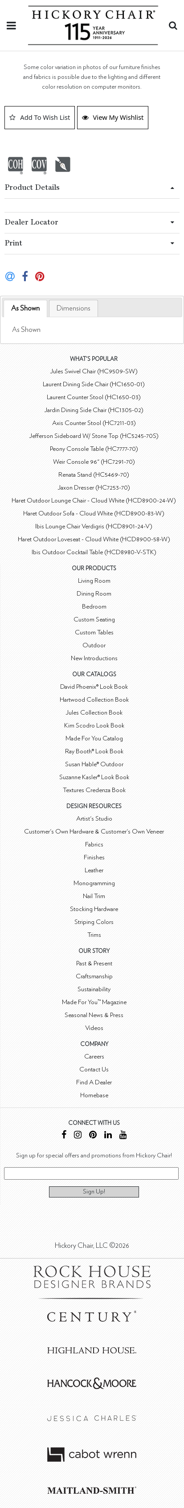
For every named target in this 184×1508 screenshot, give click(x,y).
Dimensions (73, 308)
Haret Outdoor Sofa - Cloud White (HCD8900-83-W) (93, 513)
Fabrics (94, 844)
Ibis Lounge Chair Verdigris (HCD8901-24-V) (93, 526)
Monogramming (94, 883)
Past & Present (94, 963)
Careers (94, 1056)
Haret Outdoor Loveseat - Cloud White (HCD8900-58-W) (94, 539)
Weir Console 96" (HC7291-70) (94, 461)
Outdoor (94, 645)
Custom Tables (94, 632)
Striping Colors (94, 922)
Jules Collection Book (94, 712)
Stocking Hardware (94, 909)
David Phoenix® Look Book (94, 686)
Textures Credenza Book (94, 790)
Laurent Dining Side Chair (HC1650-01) (94, 384)
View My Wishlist (113, 117)
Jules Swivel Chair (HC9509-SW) (94, 371)
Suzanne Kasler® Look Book (94, 777)
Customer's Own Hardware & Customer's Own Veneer (94, 831)
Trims (94, 935)
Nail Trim (94, 896)
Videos (94, 1028)
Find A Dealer (94, 1082)
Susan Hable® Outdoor (94, 764)
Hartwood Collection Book (94, 699)
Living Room (94, 580)
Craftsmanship (94, 976)
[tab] (25, 308)
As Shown (25, 308)
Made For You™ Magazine (94, 1002)
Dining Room (94, 593)
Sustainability (94, 989)
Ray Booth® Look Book (94, 751)
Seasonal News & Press (94, 1015)
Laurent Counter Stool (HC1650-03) (94, 397)
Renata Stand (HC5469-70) (93, 474)
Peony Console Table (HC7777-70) (94, 448)
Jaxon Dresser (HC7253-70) (93, 487)
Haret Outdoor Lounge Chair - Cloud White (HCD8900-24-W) (94, 500)
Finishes (94, 857)
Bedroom (94, 606)
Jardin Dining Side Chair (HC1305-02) (93, 410)
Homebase (94, 1095)
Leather (94, 870)
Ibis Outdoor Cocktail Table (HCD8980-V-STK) (94, 552)
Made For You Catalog (94, 738)
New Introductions (94, 658)
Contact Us (94, 1069)
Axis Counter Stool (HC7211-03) (94, 423)
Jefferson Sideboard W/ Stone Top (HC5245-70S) (94, 436)
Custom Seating (94, 619)
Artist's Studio (94, 818)
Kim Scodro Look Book (94, 725)
